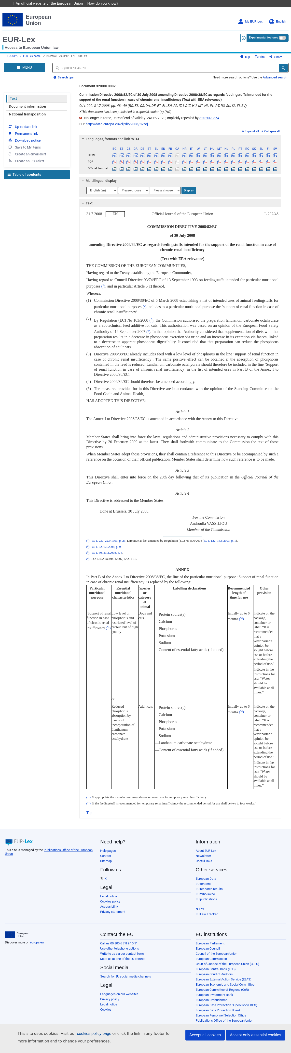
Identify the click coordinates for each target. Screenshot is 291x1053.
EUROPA (12, 51)
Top (89, 809)
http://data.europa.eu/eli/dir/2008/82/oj (117, 121)
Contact (105, 852)
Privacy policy (109, 996)
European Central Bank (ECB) (216, 966)
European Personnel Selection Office (221, 1012)
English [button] (277, 15)
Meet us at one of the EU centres (122, 955)
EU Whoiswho (205, 891)
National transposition (27, 111)
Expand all (250, 128)
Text (13, 95)
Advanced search (275, 74)
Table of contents (24, 171)
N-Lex (200, 906)
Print (268, 52)
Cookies (105, 1006)
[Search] (283, 65)
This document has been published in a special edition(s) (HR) (125, 109)
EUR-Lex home (32, 51)
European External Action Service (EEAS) (223, 976)
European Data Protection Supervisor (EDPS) (226, 1002)
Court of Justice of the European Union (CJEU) (227, 961)
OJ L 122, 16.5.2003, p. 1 (220, 537)
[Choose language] (101, 187)
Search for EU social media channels (125, 973)
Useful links (204, 858)
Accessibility (109, 903)
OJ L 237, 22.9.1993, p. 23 (108, 537)
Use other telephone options (119, 945)
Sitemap (106, 858)
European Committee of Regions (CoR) (222, 986)
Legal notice (108, 893)
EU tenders (203, 880)
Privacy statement (112, 908)
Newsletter (203, 852)
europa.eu (37, 939)
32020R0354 (209, 115)
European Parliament (210, 940)
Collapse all (271, 128)
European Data (206, 875)
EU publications (206, 896)
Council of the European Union (216, 950)
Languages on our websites (119, 991)
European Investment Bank (214, 991)
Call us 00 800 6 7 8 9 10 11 (119, 940)
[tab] (180, 135)
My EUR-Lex (250, 15)
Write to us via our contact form (122, 950)
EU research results (209, 886)
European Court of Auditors (214, 971)
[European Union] (17, 931)
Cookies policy (110, 898)
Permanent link (23, 130)
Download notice (24, 137)
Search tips (64, 74)
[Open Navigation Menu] (24, 64)
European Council (208, 945)
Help (253, 52)
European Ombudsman (211, 997)
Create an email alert (27, 150)
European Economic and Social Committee (225, 981)
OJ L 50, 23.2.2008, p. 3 (107, 550)
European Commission (211, 955)
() (103, 283)
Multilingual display (98, 177)
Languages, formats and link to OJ (109, 136)
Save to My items (24, 143)
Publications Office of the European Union (224, 1017)
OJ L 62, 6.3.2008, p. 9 (106, 543)
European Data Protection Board (218, 1007)
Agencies (202, 1022)
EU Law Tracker (207, 911)
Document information (27, 103)
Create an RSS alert (26, 157)
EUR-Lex (18, 32)
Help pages (108, 847)
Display (189, 187)
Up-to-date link (22, 123)
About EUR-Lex (206, 847)
